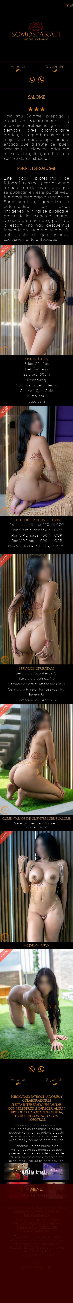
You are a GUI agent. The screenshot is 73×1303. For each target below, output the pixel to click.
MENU (36, 1189)
